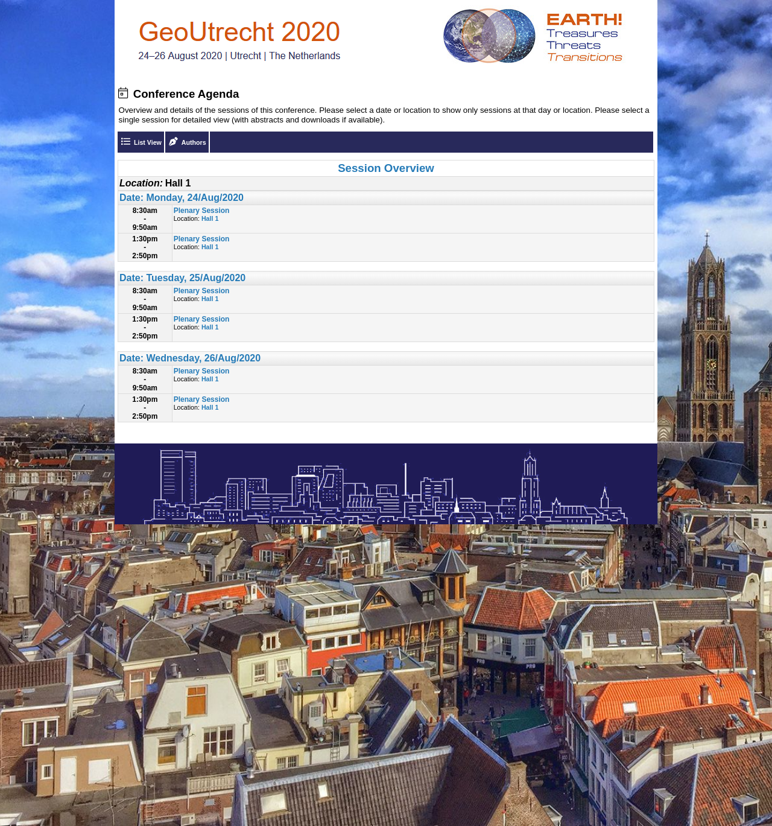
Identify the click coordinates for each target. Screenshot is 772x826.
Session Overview (386, 168)
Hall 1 (209, 218)
